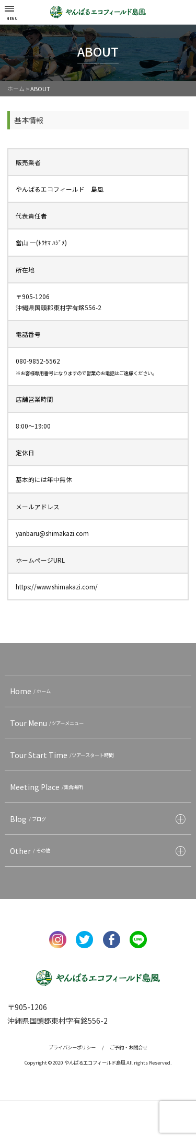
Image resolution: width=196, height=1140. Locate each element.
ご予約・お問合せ (128, 1047)
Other (31, 851)
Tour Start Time (63, 755)
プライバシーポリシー (72, 1047)
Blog (29, 819)
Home (31, 691)
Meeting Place (47, 787)
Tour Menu (48, 723)
